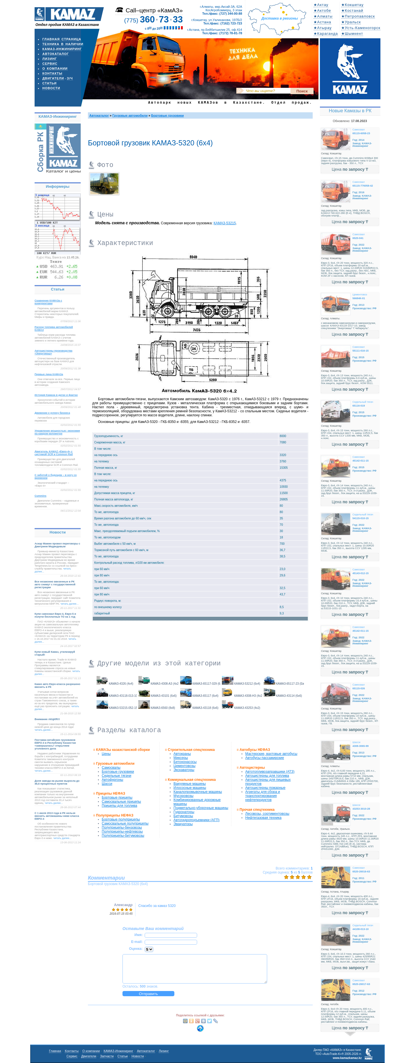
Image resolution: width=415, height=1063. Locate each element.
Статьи (49, 83)
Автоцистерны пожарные (265, 788)
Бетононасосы (185, 762)
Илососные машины (189, 788)
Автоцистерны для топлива (267, 776)
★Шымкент (352, 33)
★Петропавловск (358, 16)
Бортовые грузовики (167, 115)
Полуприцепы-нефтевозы (122, 831)
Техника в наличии (62, 44)
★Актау (321, 5)
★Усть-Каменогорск (360, 28)
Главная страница (61, 39)
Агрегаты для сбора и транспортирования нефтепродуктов (262, 796)
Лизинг (49, 58)
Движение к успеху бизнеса (52, 412)
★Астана (322, 22)
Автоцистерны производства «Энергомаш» (53, 352)
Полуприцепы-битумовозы (123, 836)
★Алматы (323, 16)
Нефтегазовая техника (263, 818)
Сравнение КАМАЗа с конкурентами (48, 302)
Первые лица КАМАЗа (49, 374)
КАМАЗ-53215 (225, 223)
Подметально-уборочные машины (200, 808)
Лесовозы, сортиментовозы (267, 814)
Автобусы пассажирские (264, 758)
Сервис (49, 63)
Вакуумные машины (189, 784)
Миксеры (180, 758)
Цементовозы (184, 766)
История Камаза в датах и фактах (56, 395)
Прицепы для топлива (119, 806)
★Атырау (323, 28)
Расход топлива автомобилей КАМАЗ (54, 328)
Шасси (107, 784)
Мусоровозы (183, 796)
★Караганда (326, 33)
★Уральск (351, 22)
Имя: (139, 935)
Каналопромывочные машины (197, 792)
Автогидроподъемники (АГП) (196, 820)
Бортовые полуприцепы (121, 819)
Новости (51, 88)
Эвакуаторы (183, 824)
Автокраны (182, 754)
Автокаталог (55, 54)
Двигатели (53, 78)
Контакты (52, 73)
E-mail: (137, 942)
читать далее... (70, 603)
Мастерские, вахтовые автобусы (271, 754)
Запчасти (107, 1056)
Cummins (40, 495)
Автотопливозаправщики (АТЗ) (270, 772)
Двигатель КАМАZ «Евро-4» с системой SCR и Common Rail (54, 453)
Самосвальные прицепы (121, 802)
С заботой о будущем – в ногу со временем (56, 476)
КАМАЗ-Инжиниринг (62, 49)
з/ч (70, 78)
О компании (55, 68)
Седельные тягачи (116, 776)
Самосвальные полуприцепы (125, 823)
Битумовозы (183, 816)
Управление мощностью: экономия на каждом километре (57, 432)
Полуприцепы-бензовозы (122, 827)
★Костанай (352, 10)
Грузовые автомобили (130, 115)
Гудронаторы (183, 812)
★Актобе (322, 10)
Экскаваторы (183, 770)
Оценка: (136, 949)
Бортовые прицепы (117, 798)
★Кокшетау (352, 5)
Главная (55, 1051)
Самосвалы (111, 768)
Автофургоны (112, 780)
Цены (106, 754)
